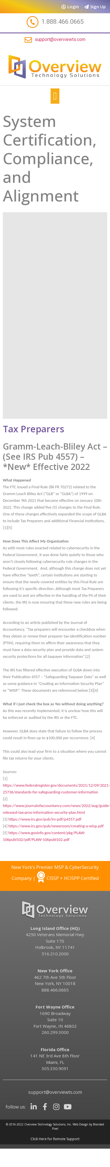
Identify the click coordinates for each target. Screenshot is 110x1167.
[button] (55, 96)
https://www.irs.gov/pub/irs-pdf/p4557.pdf (44, 819)
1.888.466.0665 (62, 21)
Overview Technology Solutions (44, 1124)
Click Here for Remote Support (55, 1138)
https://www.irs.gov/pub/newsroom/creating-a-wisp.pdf (55, 825)
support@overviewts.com (60, 39)
